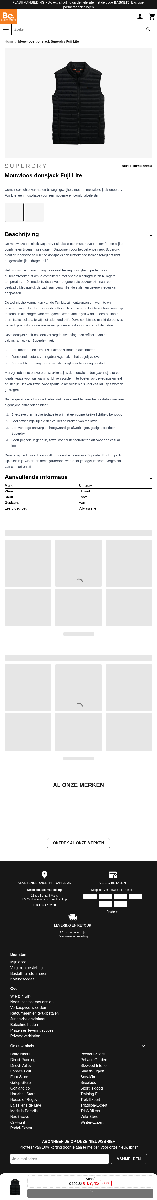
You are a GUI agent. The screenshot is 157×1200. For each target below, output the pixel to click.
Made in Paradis (24, 1158)
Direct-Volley (21, 1113)
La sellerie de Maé (25, 1153)
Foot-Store (19, 1124)
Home (9, 41)
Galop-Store (20, 1130)
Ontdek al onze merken (78, 890)
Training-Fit (90, 1141)
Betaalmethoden (24, 1072)
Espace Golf (20, 1119)
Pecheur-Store (93, 1101)
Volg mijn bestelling (26, 1015)
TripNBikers (90, 1158)
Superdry (78, 166)
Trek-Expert (90, 1147)
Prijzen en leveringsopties (32, 1078)
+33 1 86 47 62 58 (44, 952)
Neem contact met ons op (44, 937)
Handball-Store (23, 1141)
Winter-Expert (92, 1170)
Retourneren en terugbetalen (34, 1061)
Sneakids (88, 1130)
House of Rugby (24, 1147)
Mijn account (21, 1009)
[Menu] (5, 29)
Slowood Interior (94, 1113)
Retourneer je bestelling (73, 983)
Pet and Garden (94, 1107)
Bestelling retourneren (29, 1021)
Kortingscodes (22, 1027)
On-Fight (17, 1170)
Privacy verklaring (25, 1083)
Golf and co (20, 1136)
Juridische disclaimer (28, 1066)
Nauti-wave (19, 1164)
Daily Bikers (20, 1101)
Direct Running (23, 1107)
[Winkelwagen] (152, 16)
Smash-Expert (92, 1119)
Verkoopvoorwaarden (28, 1055)
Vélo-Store (90, 1164)
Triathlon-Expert (94, 1153)
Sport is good (92, 1136)
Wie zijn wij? (20, 1044)
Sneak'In (88, 1124)
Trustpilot (112, 959)
